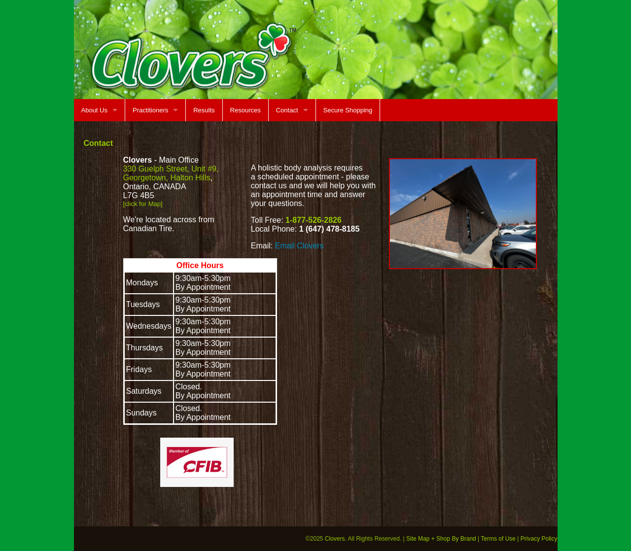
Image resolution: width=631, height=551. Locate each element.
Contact (287, 110)
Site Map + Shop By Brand (441, 538)
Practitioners (150, 110)
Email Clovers (299, 245)
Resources (245, 110)
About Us (94, 110)
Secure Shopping (348, 110)
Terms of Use (498, 538)
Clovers (335, 538)
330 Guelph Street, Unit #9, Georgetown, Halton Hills (171, 173)
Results (203, 110)
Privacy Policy (539, 538)
